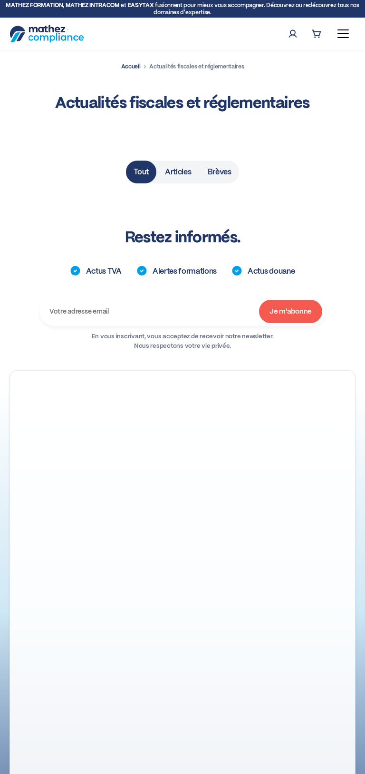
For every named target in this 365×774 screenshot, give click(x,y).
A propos (182, 560)
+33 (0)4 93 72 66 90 (68, 444)
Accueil (131, 66)
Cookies (257, 759)
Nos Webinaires (60, 475)
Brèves (219, 172)
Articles (178, 172)
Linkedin (49, 460)
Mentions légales (216, 759)
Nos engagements (182, 585)
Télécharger (155, 682)
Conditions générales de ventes (141, 759)
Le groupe (182, 610)
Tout (141, 172)
